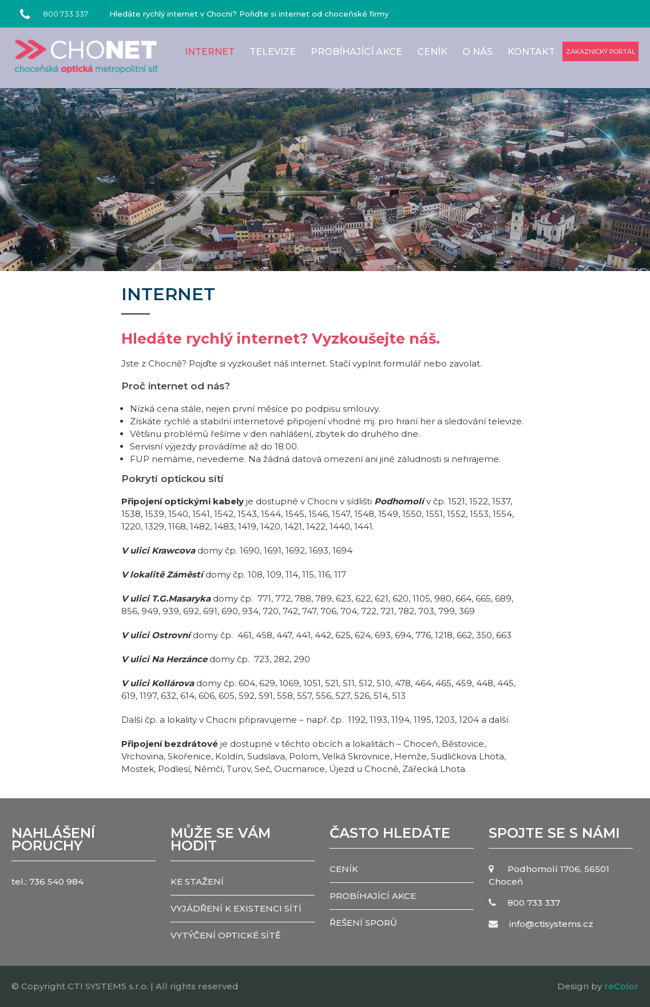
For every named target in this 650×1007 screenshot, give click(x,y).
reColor (621, 986)
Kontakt (531, 51)
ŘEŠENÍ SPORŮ (363, 922)
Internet (210, 51)
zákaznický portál (600, 51)
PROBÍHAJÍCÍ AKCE (356, 51)
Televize (272, 51)
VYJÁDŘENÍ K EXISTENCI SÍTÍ (236, 908)
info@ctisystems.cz (551, 923)
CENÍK (432, 51)
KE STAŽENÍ (197, 881)
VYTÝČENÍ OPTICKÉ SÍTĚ (226, 935)
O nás (477, 51)
